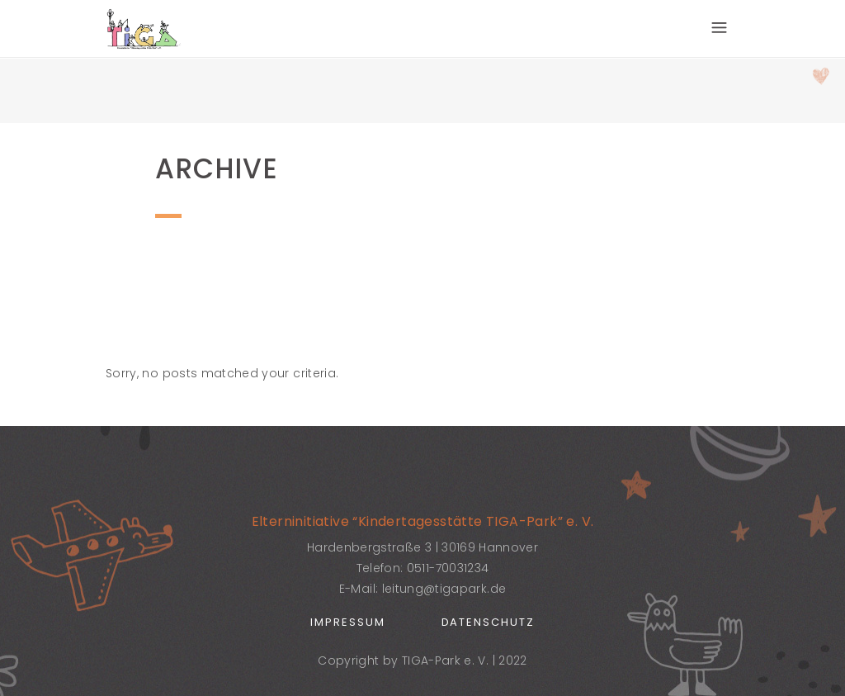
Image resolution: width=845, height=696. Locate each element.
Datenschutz (488, 622)
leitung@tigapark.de (444, 588)
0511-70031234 (448, 568)
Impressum (347, 622)
